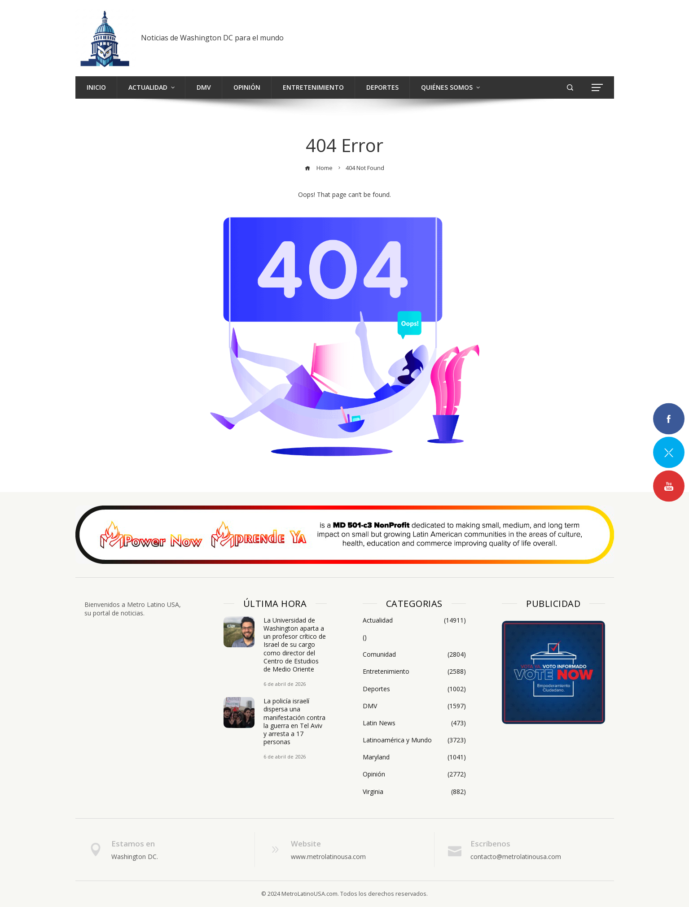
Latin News (414, 723)
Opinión (414, 774)
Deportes (414, 689)
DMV (414, 706)
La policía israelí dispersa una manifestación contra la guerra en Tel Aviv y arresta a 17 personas (294, 721)
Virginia (414, 792)
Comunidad (414, 654)
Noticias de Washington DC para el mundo (212, 38)
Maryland (414, 757)
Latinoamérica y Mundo (414, 740)
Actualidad (414, 620)
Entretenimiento (414, 671)
